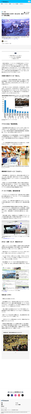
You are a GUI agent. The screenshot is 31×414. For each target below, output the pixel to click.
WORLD (21, 3)
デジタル (3, 43)
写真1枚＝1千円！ (16, 58)
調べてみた (7, 43)
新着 (2, 3)
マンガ (6, 3)
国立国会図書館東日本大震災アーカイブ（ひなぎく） (9, 238)
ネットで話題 (15, 3)
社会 (10, 43)
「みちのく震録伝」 (5, 291)
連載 (10, 3)
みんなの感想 (26, 12)
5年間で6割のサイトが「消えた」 (16, 55)
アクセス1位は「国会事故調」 (15, 57)
